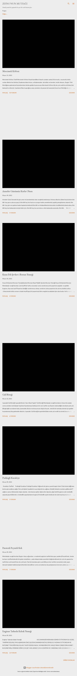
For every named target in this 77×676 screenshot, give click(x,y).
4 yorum (12, 213)
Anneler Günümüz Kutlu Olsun (17, 191)
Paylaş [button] (5, 93)
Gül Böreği (7, 394)
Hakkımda (17, 14)
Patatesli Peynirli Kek (12, 548)
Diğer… (65, 14)
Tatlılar (28, 14)
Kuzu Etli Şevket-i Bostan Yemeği (17, 274)
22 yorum (12, 653)
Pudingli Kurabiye (11, 477)
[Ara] (68, 3)
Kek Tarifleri (54, 14)
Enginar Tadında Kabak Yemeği (17, 631)
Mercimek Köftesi (10, 71)
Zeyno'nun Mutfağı (14, 3)
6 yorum (12, 416)
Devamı (72, 93)
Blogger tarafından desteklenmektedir (38, 668)
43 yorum (12, 93)
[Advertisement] (38, 117)
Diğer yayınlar (69, 660)
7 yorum (12, 569)
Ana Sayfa (5, 14)
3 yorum (12, 499)
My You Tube (40, 14)
